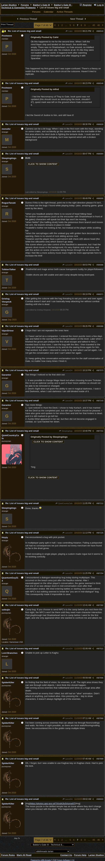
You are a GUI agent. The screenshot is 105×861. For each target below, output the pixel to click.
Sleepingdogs (66, 431)
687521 (100, 649)
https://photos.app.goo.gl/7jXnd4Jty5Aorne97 (52, 803)
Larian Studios (9, 5)
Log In (99, 5)
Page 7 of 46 (43, 25)
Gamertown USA (16, 642)
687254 (100, 573)
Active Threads (65, 12)
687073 (100, 370)
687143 (100, 401)
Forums (25, 5)
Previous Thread (26, 19)
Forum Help (80, 855)
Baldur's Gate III (41, 5)
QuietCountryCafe (64, 503)
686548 (100, 83)
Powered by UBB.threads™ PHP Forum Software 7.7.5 (52, 860)
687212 (100, 503)
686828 (100, 124)
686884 (100, 154)
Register (85, 5)
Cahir (69, 31)
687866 (100, 718)
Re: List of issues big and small (24, 31)
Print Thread (7, 24)
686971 (100, 294)
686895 (100, 198)
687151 (100, 431)
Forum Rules (8, 855)
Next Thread (78, 19)
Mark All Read (24, 855)
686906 (100, 265)
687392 (100, 605)
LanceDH (67, 124)
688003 (100, 799)
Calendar (48, 12)
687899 (100, 759)
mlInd (68, 83)
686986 (100, 326)
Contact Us (66, 855)
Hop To (17, 838)
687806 (100, 678)
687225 (100, 533)
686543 (100, 31)
